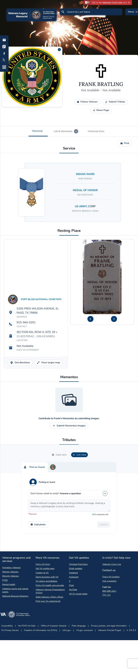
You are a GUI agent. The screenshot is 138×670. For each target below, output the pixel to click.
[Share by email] (4, 40)
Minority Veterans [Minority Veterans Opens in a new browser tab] (10, 576)
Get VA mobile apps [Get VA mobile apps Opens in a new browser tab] (45, 568)
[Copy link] (4, 46)
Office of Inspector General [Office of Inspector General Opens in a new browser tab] (53, 625)
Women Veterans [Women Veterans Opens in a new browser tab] (10, 571)
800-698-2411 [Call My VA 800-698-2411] (109, 591)
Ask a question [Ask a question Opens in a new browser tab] (109, 581)
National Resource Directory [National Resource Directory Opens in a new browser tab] (15, 596)
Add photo (38, 524)
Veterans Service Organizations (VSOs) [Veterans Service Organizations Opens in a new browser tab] (50, 591)
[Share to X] (4, 60)
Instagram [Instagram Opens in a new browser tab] (74, 576)
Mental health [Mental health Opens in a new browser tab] (8, 584)
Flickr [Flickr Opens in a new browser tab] (71, 585)
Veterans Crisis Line (111, 564)
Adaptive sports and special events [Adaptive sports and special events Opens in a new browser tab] (15, 590)
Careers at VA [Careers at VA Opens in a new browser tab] (42, 572)
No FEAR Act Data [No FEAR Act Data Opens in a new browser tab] (26, 625)
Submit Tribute (115, 101)
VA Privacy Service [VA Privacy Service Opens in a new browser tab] (10, 630)
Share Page (101, 110)
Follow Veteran (87, 101)
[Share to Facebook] (4, 53)
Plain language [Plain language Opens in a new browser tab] (79, 625)
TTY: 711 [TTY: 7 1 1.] (106, 595)
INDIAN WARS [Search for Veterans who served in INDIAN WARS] (85, 174)
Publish (103, 524)
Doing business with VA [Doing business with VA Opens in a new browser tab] (47, 576)
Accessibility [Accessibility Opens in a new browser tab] (7, 625)
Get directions (20, 362)
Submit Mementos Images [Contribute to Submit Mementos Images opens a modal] (69, 425)
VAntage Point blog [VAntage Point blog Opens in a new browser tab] (78, 564)
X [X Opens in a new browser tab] (69, 581)
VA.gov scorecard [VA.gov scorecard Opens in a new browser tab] (84, 630)
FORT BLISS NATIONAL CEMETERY (41, 299)
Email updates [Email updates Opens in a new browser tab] (75, 568)
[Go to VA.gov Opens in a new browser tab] (15, 615)
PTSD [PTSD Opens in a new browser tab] (5, 580)
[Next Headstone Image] (114, 319)
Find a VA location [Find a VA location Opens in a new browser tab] (111, 576)
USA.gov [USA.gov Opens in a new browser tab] (67, 630)
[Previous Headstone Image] (90, 319)
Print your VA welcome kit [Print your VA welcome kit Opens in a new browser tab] (48, 601)
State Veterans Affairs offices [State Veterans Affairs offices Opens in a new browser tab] (49, 597)
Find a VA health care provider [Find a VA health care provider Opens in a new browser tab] (50, 585)
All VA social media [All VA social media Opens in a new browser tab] (78, 593)
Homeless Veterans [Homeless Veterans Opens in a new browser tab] (11, 567)
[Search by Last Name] (91, 12)
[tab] (38, 131)
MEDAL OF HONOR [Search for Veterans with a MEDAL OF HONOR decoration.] (85, 190)
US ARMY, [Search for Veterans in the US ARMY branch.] (81, 206)
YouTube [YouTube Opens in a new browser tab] (73, 589)
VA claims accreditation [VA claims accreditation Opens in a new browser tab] (46, 581)
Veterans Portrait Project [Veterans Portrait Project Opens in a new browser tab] (109, 630)
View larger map (48, 362)
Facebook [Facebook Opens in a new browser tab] (73, 572)
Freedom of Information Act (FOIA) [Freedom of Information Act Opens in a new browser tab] (40, 630)
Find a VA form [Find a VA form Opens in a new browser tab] (43, 564)
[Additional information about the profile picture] (59, 50)
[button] (108, 2)
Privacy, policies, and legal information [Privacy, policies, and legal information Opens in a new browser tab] (109, 625)
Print (124, 143)
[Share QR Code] (4, 67)
